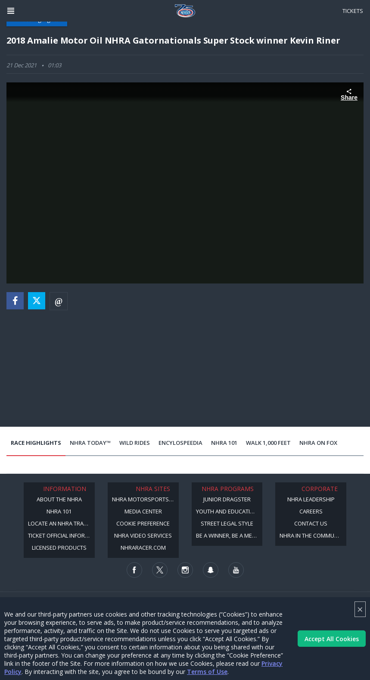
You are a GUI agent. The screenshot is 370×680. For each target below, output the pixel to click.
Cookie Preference (143, 523)
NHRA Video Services (143, 535)
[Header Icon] (11, 11)
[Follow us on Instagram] (185, 570)
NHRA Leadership (311, 499)
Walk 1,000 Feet (268, 443)
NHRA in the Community (312, 535)
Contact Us (310, 523)
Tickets (352, 11)
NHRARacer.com (143, 547)
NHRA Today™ (90, 443)
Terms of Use (207, 671)
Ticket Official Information (61, 535)
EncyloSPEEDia (180, 443)
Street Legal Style (227, 523)
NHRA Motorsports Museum (145, 499)
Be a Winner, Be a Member (229, 535)
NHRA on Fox (318, 443)
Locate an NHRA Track (59, 523)
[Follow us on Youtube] (236, 570)
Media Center (143, 511)
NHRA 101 (224, 443)
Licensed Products (59, 547)
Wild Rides (134, 443)
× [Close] (360, 609)
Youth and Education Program (229, 511)
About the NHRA (59, 499)
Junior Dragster (227, 499)
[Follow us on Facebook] (134, 570)
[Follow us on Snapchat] (210, 570)
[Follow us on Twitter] (160, 570)
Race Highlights (36, 443)
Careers (311, 511)
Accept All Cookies (332, 639)
